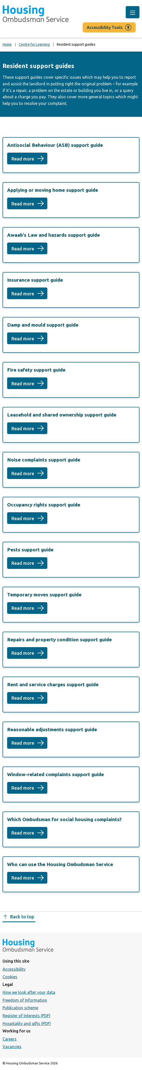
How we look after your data (29, 992)
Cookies (10, 977)
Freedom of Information (25, 1000)
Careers (10, 1039)
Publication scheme (20, 1007)
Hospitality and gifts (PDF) (27, 1023)
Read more (29, 160)
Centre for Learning (34, 44)
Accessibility (14, 969)
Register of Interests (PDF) (26, 1015)
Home (7, 44)
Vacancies (12, 1046)
